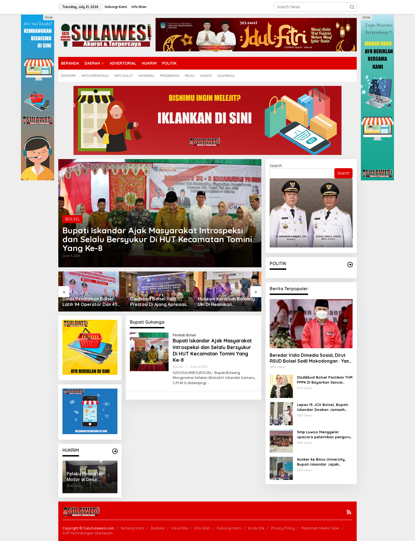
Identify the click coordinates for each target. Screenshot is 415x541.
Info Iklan (202, 528)
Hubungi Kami (229, 528)
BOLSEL (72, 218)
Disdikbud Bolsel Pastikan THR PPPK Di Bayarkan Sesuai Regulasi (325, 380)
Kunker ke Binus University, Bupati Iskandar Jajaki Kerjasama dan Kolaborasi (321, 462)
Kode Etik (256, 528)
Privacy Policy (283, 528)
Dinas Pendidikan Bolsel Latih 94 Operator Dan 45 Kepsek (89, 302)
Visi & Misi (179, 528)
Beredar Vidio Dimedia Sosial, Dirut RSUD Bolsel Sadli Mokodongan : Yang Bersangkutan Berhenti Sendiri (311, 358)
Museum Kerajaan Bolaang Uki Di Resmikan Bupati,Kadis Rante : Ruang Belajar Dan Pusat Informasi (227, 302)
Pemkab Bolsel (184, 335)
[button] (352, 7)
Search (276, 165)
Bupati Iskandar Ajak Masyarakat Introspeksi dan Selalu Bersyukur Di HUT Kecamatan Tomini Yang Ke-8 (157, 239)
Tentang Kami (132, 528)
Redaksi (157, 528)
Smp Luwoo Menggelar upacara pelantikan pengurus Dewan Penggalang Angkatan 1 (324, 434)
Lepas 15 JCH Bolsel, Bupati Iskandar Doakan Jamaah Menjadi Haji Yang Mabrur (322, 407)
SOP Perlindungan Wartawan (87, 533)
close (48, 17)
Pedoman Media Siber (320, 528)
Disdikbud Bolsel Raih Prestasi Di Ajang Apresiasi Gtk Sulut (158, 302)
